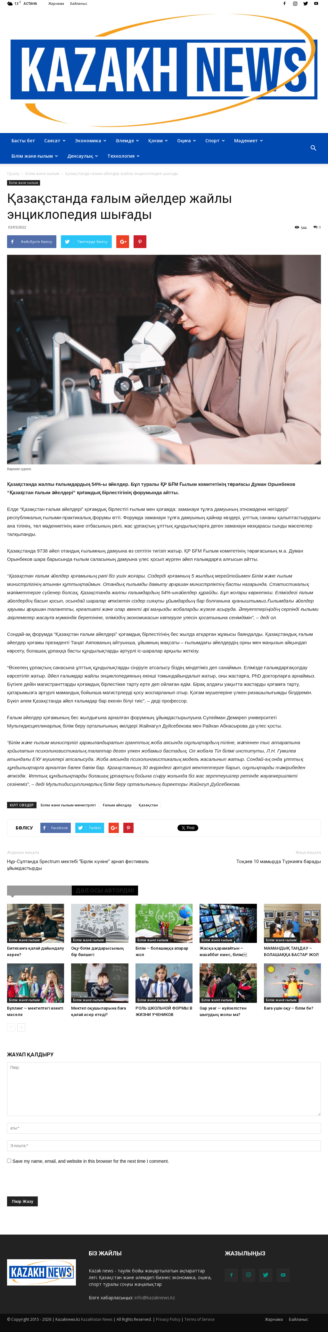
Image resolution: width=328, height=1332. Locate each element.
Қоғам (158, 140)
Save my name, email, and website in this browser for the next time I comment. (90, 1161)
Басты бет (23, 140)
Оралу (13, 173)
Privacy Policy (168, 1319)
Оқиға (186, 140)
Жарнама (56, 3)
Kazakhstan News (96, 1319)
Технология (123, 156)
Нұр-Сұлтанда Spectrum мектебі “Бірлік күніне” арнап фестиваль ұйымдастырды (78, 865)
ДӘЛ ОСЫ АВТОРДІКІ (105, 890)
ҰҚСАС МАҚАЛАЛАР (39, 890)
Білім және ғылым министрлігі (68, 805)
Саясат (55, 140)
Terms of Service (199, 1319)
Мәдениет (248, 140)
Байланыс (78, 3)
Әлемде (127, 140)
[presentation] (55, 1183)
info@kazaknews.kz (155, 1298)
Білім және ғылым (35, 156)
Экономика (90, 140)
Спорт (215, 140)
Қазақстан (148, 805)
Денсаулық (82, 156)
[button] (313, 148)
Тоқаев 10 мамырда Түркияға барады (278, 861)
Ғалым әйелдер (117, 805)
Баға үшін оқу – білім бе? (288, 1008)
